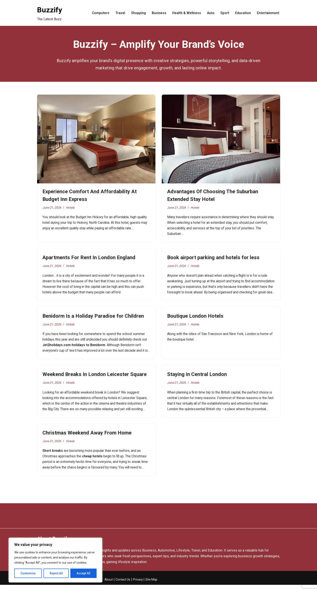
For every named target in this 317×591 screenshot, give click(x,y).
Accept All (83, 573)
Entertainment (267, 13)
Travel (118, 13)
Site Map (151, 585)
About (108, 585)
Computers (98, 13)
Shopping (136, 13)
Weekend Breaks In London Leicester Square (94, 378)
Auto (210, 13)
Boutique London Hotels (195, 318)
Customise (28, 573)
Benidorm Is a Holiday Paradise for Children (93, 318)
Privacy (138, 585)
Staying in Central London (197, 378)
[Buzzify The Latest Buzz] (49, 13)
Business (157, 13)
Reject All (56, 573)
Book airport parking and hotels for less (213, 259)
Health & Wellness (185, 13)
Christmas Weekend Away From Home (87, 438)
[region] (55, 560)
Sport (224, 13)
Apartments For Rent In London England (88, 259)
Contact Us (123, 585)
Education (242, 13)
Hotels (71, 207)
